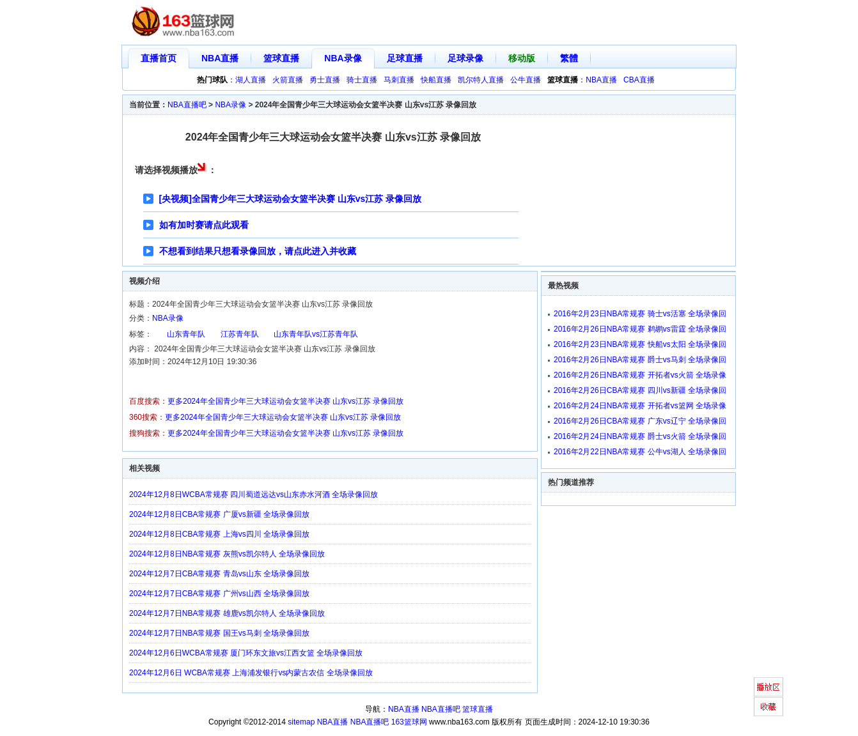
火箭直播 (287, 79)
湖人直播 (250, 79)
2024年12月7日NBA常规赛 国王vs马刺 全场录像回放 (219, 633)
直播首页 (158, 58)
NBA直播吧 (187, 104)
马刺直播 (399, 79)
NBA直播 (219, 58)
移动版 (521, 58)
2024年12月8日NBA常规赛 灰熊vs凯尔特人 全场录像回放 (227, 553)
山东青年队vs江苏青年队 (316, 334)
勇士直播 (324, 79)
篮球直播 (281, 58)
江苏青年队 (240, 334)
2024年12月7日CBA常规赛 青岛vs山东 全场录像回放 (219, 573)
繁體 (569, 58)
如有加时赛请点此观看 (204, 225)
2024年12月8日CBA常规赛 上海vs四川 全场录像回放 (219, 534)
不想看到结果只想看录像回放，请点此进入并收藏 (257, 251)
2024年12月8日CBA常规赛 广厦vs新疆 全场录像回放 (219, 514)
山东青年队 (186, 334)
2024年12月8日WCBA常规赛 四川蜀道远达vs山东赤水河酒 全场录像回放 (253, 494)
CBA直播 (639, 79)
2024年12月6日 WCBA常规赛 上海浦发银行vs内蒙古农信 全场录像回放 (251, 672)
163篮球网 (409, 721)
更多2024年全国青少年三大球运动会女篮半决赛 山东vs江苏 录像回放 (285, 401)
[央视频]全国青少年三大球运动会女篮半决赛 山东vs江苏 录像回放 (290, 199)
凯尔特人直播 (481, 79)
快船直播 (436, 79)
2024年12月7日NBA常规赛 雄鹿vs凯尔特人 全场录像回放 (227, 613)
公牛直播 (525, 79)
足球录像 (465, 58)
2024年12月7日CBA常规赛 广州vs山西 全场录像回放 (219, 593)
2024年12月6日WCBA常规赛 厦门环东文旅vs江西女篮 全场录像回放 (246, 652)
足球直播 (405, 58)
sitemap (301, 721)
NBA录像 (342, 58)
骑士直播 (362, 79)
